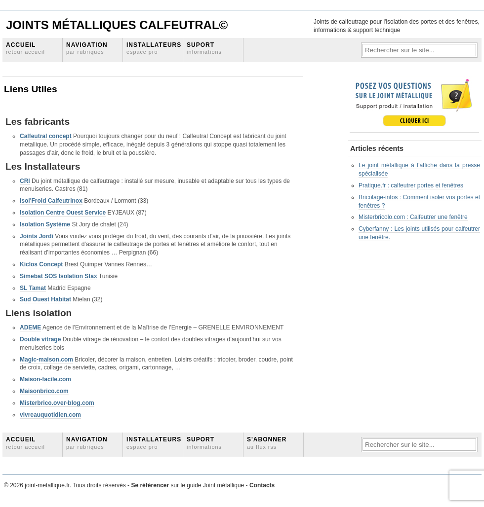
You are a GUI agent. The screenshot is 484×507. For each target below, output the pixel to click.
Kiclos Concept (41, 264)
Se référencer (150, 485)
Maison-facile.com (45, 379)
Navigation (87, 48)
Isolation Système (45, 224)
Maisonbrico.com (44, 391)
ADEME (30, 327)
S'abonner (267, 442)
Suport (204, 48)
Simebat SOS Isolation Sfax (58, 276)
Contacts (262, 485)
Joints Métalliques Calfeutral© (117, 25)
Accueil (25, 48)
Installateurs (153, 48)
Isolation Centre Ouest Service (63, 212)
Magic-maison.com (46, 359)
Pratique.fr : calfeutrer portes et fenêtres (411, 185)
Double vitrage (40, 339)
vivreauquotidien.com (50, 414)
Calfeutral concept (46, 136)
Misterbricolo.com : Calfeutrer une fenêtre (413, 217)
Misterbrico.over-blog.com (57, 402)
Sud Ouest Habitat (45, 299)
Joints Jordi (36, 236)
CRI (25, 181)
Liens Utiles (30, 89)
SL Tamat (33, 288)
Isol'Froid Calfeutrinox (51, 200)
